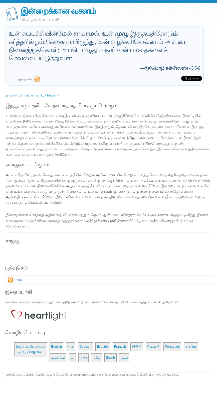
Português (172, 346)
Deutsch (85, 346)
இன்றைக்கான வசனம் (58, 11)
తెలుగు (110, 357)
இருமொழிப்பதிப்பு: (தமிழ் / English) (31, 349)
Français (120, 346)
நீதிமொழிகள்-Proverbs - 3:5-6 (172, 68)
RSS (19, 280)
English (56, 346)
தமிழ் (96, 357)
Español (103, 346)
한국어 (137, 346)
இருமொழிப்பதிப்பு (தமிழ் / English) (32, 95)
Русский (153, 346)
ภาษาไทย (190, 346)
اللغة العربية (58, 357)
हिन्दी (83, 357)
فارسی (124, 357)
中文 (70, 346)
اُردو (72, 357)
